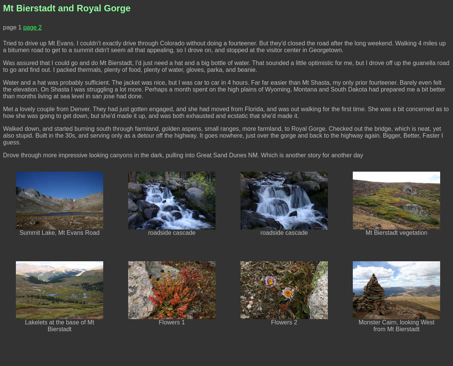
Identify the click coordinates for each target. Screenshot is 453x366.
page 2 (32, 27)
